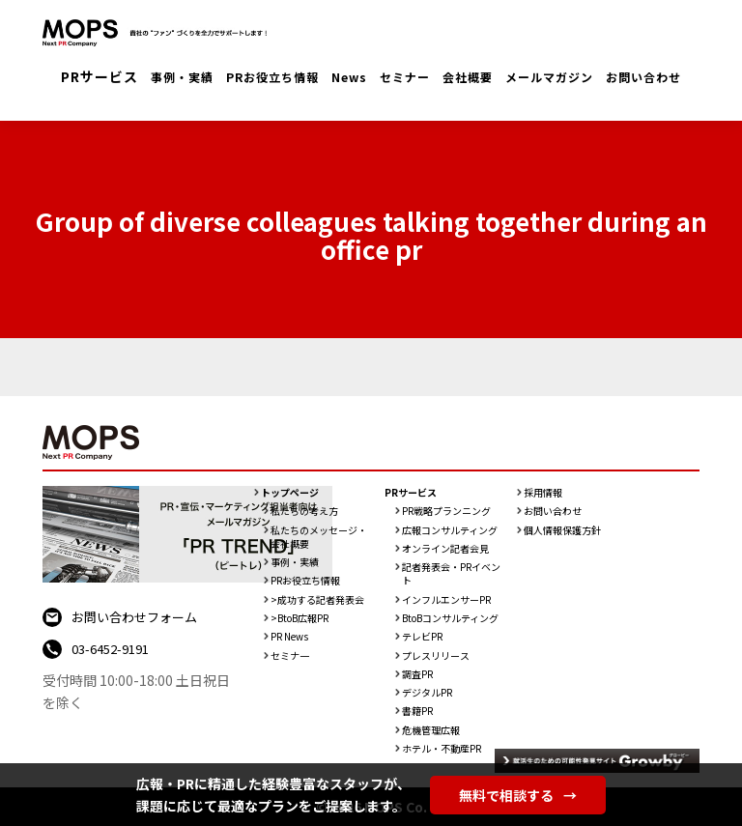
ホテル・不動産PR (441, 748)
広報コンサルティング (450, 530)
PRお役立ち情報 (272, 77)
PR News (289, 636)
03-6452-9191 (110, 649)
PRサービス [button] (99, 76)
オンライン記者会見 (445, 548)
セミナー (405, 77)
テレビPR (422, 636)
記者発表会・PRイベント (451, 573)
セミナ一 (290, 656)
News (349, 77)
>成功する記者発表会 (317, 600)
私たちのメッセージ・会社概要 (319, 537)
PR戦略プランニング (446, 511)
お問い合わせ (643, 77)
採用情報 (543, 492)
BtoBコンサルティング (450, 618)
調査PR (417, 674)
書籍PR (417, 711)
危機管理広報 (431, 730)
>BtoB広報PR (299, 618)
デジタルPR (427, 692)
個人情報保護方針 (562, 530)
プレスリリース (436, 656)
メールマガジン (549, 77)
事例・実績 (182, 77)
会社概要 (467, 77)
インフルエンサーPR (446, 600)
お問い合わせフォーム (134, 617)
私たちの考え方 (304, 511)
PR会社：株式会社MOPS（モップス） (159, 33)
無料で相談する (518, 795)
